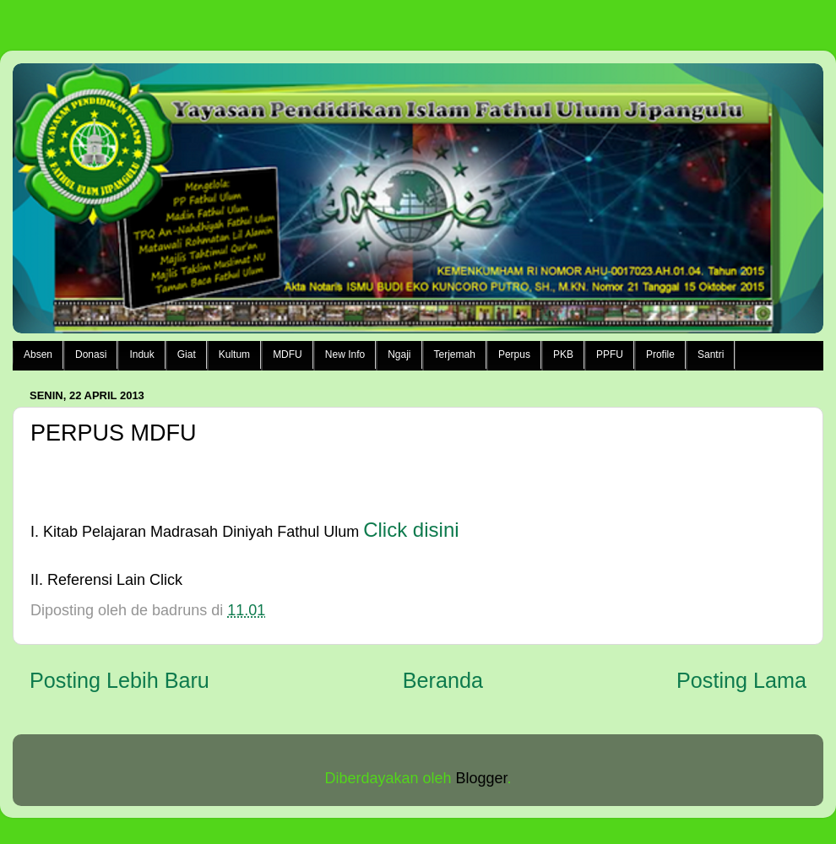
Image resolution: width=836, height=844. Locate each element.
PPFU (609, 354)
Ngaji (399, 354)
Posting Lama (741, 680)
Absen (38, 354)
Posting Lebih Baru (119, 680)
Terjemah (454, 354)
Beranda (443, 680)
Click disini (411, 529)
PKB (563, 354)
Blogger (482, 778)
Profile (660, 354)
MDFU (287, 354)
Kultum (234, 354)
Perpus (514, 354)
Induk (141, 354)
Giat (186, 354)
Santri (711, 354)
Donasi (90, 354)
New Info (345, 354)
